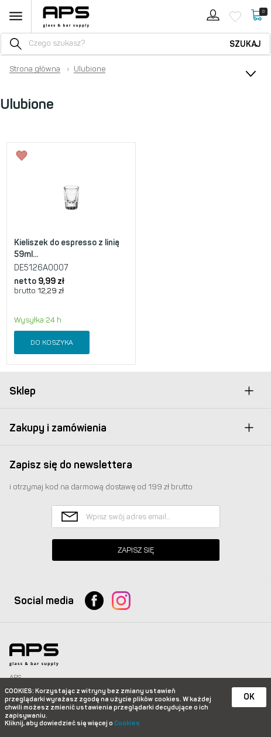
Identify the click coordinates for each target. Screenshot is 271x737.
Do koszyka (51, 342)
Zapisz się (136, 550)
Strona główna (34, 69)
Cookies (127, 723)
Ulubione (89, 69)
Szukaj (245, 44)
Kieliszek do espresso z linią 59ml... (66, 248)
